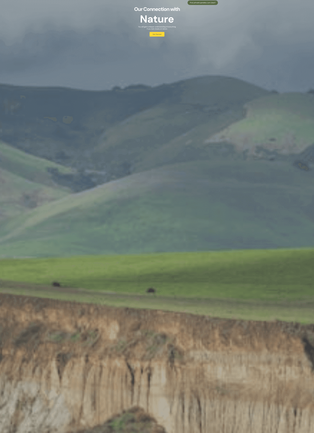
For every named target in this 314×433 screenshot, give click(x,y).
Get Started (157, 34)
